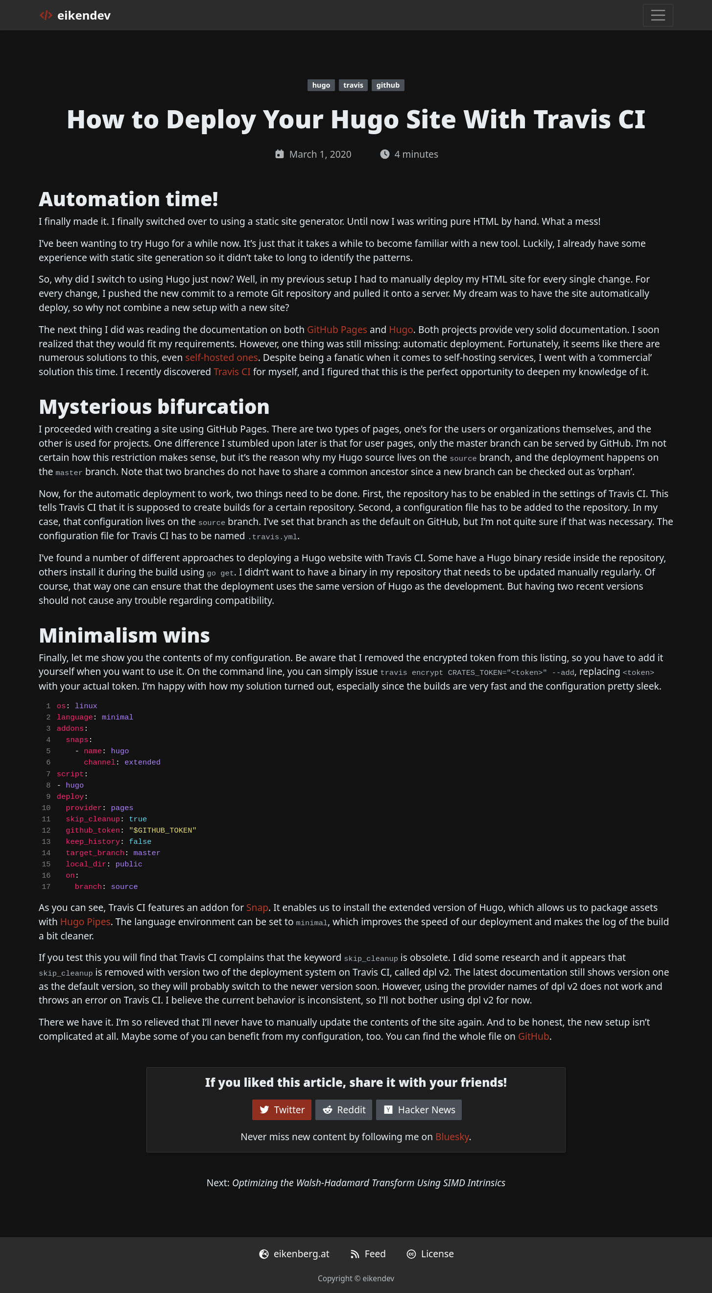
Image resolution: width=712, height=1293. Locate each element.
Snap (257, 907)
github (388, 85)
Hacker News (418, 1109)
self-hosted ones (221, 357)
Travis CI (232, 371)
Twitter (282, 1109)
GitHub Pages (337, 329)
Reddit (344, 1109)
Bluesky (452, 1136)
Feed (367, 1253)
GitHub (533, 1036)
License (429, 1253)
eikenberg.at (294, 1253)
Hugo (401, 329)
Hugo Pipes (85, 921)
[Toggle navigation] (658, 15)
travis (353, 85)
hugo (321, 85)
